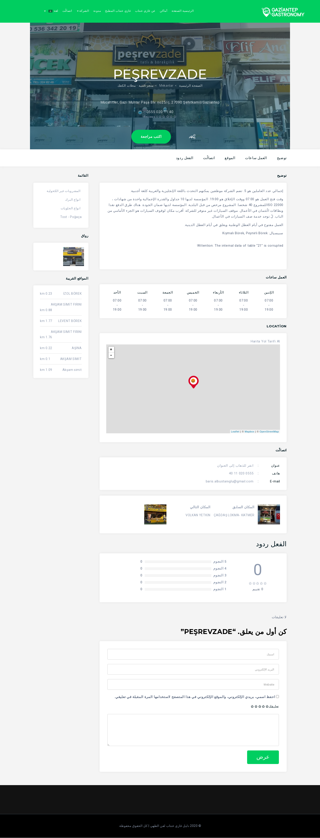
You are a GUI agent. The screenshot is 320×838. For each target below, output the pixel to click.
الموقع (230, 158)
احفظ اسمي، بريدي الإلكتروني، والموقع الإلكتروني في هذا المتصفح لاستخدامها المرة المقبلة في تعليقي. (194, 697)
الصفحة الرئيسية (191, 81)
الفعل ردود (184, 158)
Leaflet (235, 431)
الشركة (83, 10)
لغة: (51, 10)
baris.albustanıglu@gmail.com (230, 481)
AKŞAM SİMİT (71, 359)
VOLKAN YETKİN (198, 515)
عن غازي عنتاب (145, 10)
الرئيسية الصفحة (183, 10)
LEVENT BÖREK (70, 321)
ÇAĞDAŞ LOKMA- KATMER (234, 515)
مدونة (97, 10)
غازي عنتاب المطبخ (118, 10)
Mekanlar (166, 81)
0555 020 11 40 (241, 473)
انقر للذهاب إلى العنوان (235, 466)
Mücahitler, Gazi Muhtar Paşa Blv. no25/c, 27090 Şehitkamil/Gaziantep (160, 98)
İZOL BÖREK (72, 293)
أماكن (164, 10)
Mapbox (249, 431)
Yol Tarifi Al (270, 341)
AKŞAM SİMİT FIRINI (66, 304)
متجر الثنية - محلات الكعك (136, 81)
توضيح (282, 158)
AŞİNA (77, 348)
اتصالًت (67, 10)
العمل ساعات (256, 158)
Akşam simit (72, 370)
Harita (255, 341)
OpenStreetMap (269, 431)
